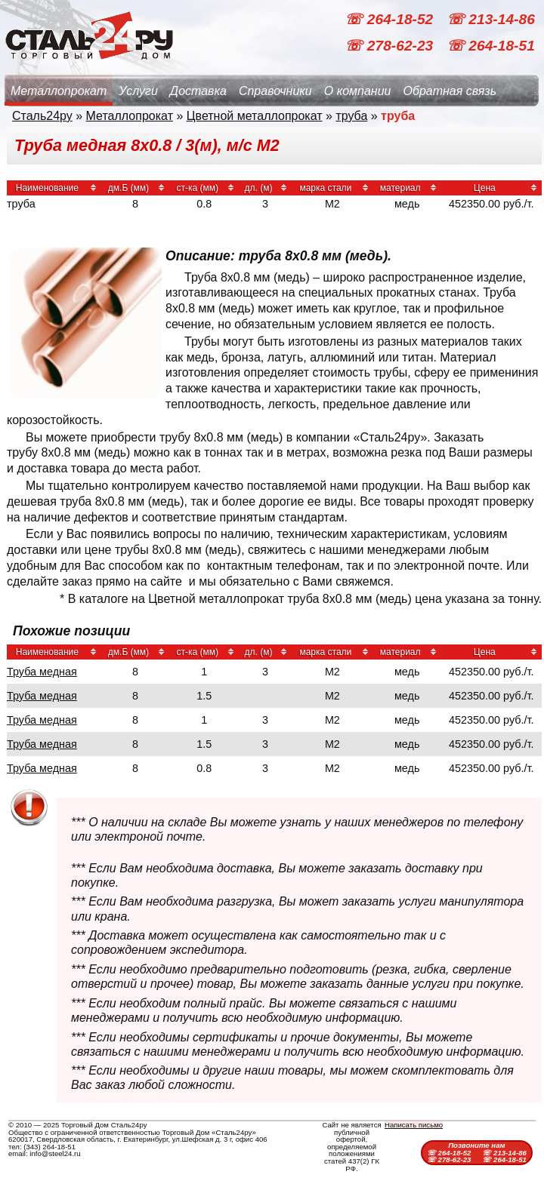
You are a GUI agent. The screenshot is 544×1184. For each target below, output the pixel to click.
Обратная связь (449, 91)
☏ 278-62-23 (391, 46)
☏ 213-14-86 (491, 19)
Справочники (275, 91)
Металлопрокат (59, 91)
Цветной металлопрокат (255, 115)
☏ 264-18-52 (391, 19)
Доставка (198, 91)
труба (351, 115)
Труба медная (42, 672)
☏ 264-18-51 (491, 46)
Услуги (138, 91)
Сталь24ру (42, 115)
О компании (357, 91)
